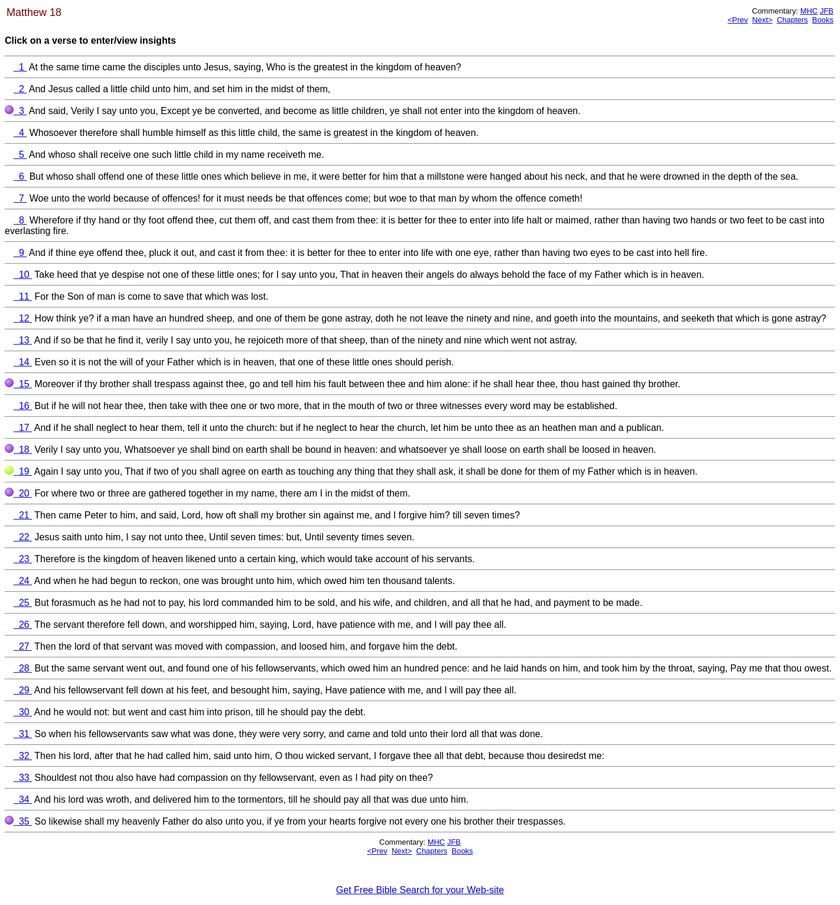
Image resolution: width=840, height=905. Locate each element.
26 (18, 624)
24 (18, 581)
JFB (827, 11)
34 (18, 799)
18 (18, 450)
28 (18, 668)
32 (18, 756)
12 (18, 318)
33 (18, 778)
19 (18, 471)
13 (18, 340)
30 (18, 712)
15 (18, 384)
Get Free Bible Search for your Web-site (420, 890)
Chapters (792, 19)
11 (18, 296)
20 (18, 493)
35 (18, 821)
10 (18, 275)
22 (18, 537)
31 (18, 734)
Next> (762, 19)
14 (18, 362)
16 (18, 406)
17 (18, 428)
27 (18, 646)
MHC (809, 11)
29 (18, 690)
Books (823, 19)
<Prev (738, 19)
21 (18, 515)
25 (18, 603)
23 (18, 559)
